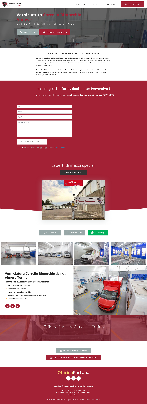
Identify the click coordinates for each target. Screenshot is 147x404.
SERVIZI (96, 4)
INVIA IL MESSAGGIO (31, 141)
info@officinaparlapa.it (67, 392)
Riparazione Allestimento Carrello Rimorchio (73, 357)
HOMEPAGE (81, 4)
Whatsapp (97, 232)
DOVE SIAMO (111, 4)
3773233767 (133, 4)
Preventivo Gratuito (55, 32)
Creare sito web (57, 400)
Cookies (76, 395)
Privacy (70, 395)
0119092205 (74, 232)
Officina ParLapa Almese (73, 350)
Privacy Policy (60, 147)
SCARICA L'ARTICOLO (73, 172)
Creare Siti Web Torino (92, 400)
